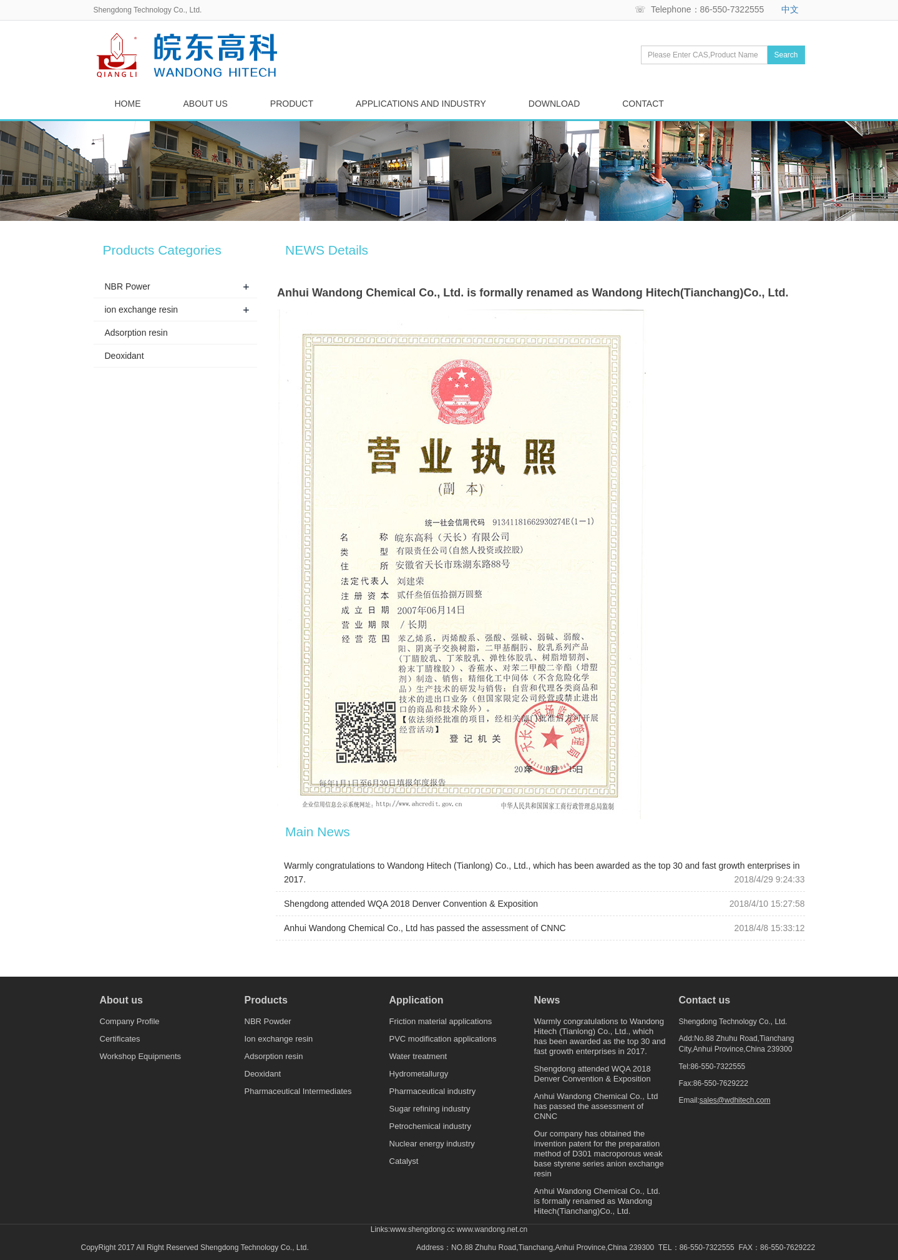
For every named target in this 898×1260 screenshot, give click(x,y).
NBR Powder (268, 1021)
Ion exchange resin (279, 1038)
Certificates (120, 1038)
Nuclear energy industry (432, 1143)
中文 (790, 9)
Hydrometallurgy (419, 1073)
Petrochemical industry (430, 1126)
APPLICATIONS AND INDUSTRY (421, 104)
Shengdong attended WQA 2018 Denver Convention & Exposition (411, 904)
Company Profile (130, 1021)
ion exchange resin (141, 310)
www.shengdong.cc (422, 1229)
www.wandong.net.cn (492, 1229)
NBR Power (127, 286)
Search (786, 55)
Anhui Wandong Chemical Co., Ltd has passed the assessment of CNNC (425, 928)
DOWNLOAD (554, 104)
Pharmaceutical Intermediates (298, 1091)
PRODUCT (291, 104)
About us (121, 1000)
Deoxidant (124, 356)
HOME (128, 104)
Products (266, 1000)
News (547, 1000)
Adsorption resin (136, 333)
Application (416, 1000)
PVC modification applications (443, 1038)
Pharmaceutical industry (432, 1091)
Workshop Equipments (141, 1056)
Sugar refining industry (430, 1108)
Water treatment (418, 1056)
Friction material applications (440, 1021)
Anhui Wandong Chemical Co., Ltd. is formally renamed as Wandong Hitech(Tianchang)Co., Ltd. (597, 1201)
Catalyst (404, 1161)
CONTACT (643, 104)
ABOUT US (205, 104)
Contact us (705, 1000)
